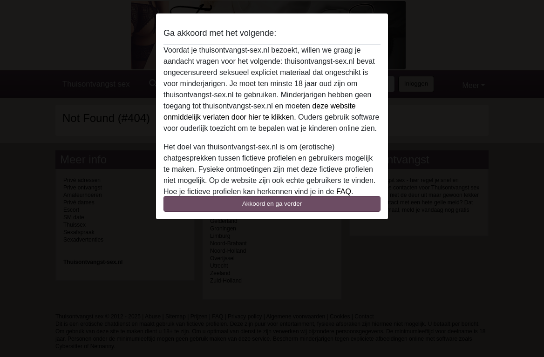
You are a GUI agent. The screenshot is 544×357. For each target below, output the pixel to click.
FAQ (343, 191)
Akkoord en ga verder (272, 203)
